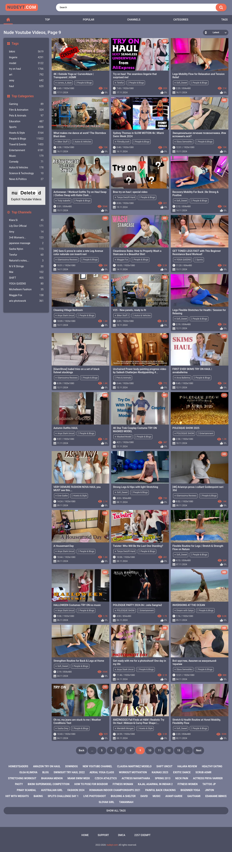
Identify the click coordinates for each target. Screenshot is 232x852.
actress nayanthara (136, 778)
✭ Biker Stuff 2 (62, 141)
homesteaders (18, 766)
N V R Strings (26, 266)
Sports (26, 127)
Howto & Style (26, 132)
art (26, 74)
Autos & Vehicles (26, 167)
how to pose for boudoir (91, 784)
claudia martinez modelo (134, 766)
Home (85, 835)
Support (103, 835)
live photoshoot (94, 796)
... (92, 750)
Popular (88, 19)
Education (26, 121)
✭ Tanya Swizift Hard (125, 197)
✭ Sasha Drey (61, 728)
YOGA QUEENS (26, 283)
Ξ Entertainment (205, 433)
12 (168, 750)
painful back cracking (160, 790)
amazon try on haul (46, 766)
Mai (26, 272)
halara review (187, 766)
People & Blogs (26, 138)
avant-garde (174, 796)
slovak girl (106, 802)
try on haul (26, 68)
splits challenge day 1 (63, 796)
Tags (224, 19)
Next (198, 750)
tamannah (126, 802)
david (144, 796)
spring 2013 (162, 778)
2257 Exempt (142, 835)
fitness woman (123, 784)
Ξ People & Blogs (83, 82)
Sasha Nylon (26, 249)
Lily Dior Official (26, 226)
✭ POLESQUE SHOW (184, 433)
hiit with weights (17, 796)
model (26, 63)
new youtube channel (97, 766)
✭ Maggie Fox (121, 259)
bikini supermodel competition (48, 784)
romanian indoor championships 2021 (114, 790)
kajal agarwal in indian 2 (155, 784)
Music (26, 155)
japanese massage (26, 243)
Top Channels (22, 212)
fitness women (187, 784)
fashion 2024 (75, 790)
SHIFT (26, 277)
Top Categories (23, 96)
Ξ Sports (199, 259)
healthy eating (212, 766)
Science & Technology (26, 173)
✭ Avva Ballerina (182, 377)
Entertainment (26, 150)
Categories (180, 19)
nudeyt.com (112, 845)
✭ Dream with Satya (183, 610)
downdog (71, 766)
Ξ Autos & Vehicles (82, 141)
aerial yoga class (102, 772)
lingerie (26, 57)
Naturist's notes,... (26, 260)
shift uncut (164, 766)
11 (159, 750)
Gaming (26, 104)
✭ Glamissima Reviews (66, 259)
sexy (26, 80)
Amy (26, 231)
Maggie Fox (26, 295)
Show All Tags (116, 810)
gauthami (193, 796)
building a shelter (123, 796)
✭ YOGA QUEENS (182, 259)
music (156, 796)
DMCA (121, 835)
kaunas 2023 (160, 772)
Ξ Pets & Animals (123, 377)
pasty (19, 784)
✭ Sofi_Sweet (180, 82)
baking (38, 796)
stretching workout (22, 778)
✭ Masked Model (123, 436)
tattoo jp (209, 784)
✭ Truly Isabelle (62, 200)
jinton (209, 790)
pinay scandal (26, 790)
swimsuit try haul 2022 (69, 772)
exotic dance (181, 772)
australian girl (52, 790)
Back (81, 750)
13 (178, 750)
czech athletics (106, 778)
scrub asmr (204, 772)
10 (149, 750)
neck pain (181, 778)
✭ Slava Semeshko (183, 141)
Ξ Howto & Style (79, 495)
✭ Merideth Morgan (124, 728)
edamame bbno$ (216, 796)
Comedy (26, 161)
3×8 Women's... (26, 237)
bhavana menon (52, 778)
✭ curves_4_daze (63, 82)
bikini (26, 51)
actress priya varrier (208, 778)
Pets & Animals (26, 115)
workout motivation (133, 772)
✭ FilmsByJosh (122, 141)
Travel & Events (26, 144)
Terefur (26, 254)
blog (45, 772)
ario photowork (26, 300)
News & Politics (26, 179)
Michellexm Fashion (26, 289)
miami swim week (79, 778)
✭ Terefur (119, 82)
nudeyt (21, 7)
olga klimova (28, 772)
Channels (133, 19)
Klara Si (26, 220)
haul (26, 86)
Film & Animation (26, 109)
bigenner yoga (190, 790)
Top (47, 19)
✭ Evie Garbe (61, 495)
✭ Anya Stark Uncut (64, 315)
